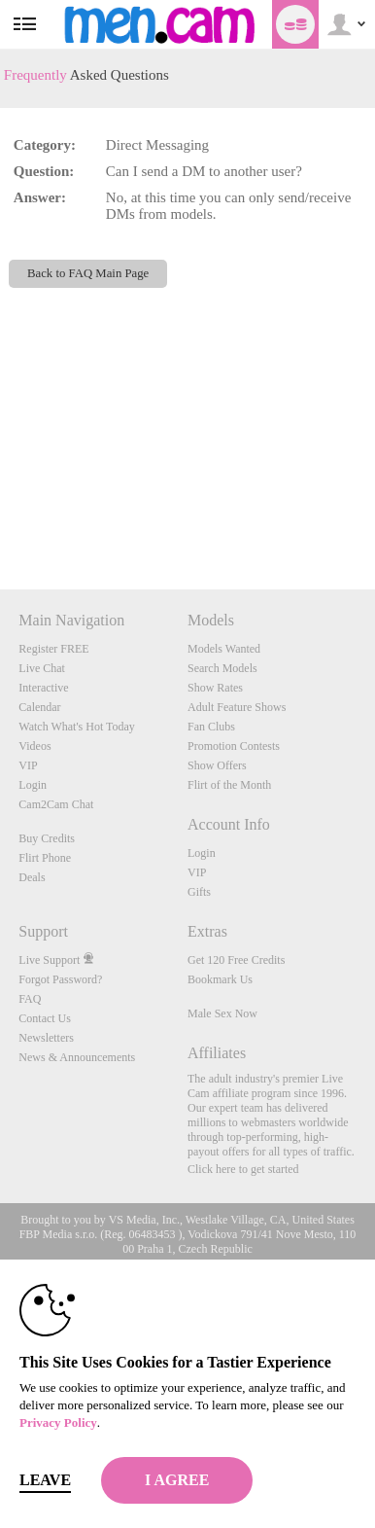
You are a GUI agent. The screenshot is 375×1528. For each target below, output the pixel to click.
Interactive (43, 687)
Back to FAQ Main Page (88, 273)
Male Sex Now (222, 1013)
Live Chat (41, 668)
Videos (34, 746)
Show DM (0, 516)
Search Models (222, 668)
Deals (31, 877)
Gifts (199, 892)
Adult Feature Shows (237, 707)
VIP (27, 765)
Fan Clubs (211, 726)
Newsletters (46, 1038)
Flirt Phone (44, 858)
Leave (45, 1480)
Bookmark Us (220, 979)
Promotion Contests (234, 746)
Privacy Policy (58, 1422)
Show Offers (217, 765)
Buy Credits (46, 838)
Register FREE (53, 649)
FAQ (29, 999)
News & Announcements (76, 1057)
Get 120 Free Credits (236, 960)
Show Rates (215, 687)
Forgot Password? (60, 979)
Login (32, 785)
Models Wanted (224, 649)
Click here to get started (243, 1169)
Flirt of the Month (229, 785)
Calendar (39, 707)
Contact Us (44, 1018)
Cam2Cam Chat (55, 804)
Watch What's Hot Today (76, 726)
